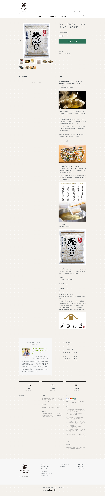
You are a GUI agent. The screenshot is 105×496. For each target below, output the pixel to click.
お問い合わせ (82, 471)
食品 (24, 19)
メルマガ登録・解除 (69, 466)
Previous (21, 41)
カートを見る (82, 469)
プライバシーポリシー (52, 478)
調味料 (28, 19)
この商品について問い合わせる (65, 55)
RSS (66, 469)
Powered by (52, 493)
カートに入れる (72, 41)
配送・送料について (52, 469)
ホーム (20, 19)
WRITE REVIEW (36, 85)
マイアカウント (76, 11)
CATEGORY (40, 16)
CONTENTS (63, 16)
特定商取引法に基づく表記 (64, 53)
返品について (61, 51)
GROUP (52, 16)
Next (52, 41)
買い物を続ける (62, 56)
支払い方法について (52, 473)
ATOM (69, 469)
